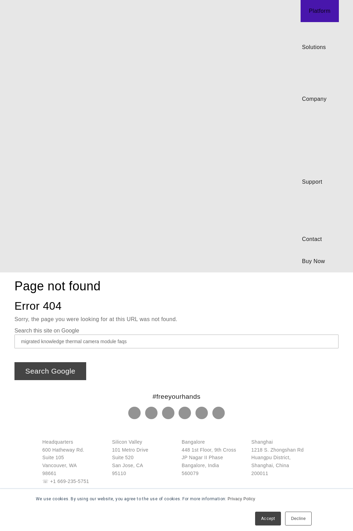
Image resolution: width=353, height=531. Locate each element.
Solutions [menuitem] (314, 47)
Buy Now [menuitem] (313, 261)
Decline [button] (298, 518)
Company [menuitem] (314, 99)
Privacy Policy (241, 498)
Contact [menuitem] (312, 239)
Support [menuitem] (312, 182)
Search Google (50, 371)
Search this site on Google (46, 331)
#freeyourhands (177, 396)
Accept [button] (268, 518)
